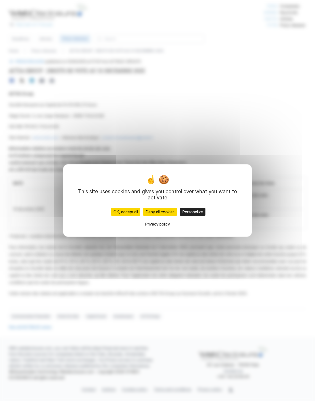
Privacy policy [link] (157, 224)
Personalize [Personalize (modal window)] (192, 211)
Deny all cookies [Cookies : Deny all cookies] (160, 211)
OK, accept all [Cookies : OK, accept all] (125, 211)
